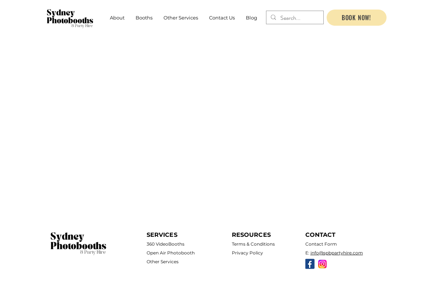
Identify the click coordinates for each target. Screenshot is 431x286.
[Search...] (294, 18)
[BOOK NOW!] (357, 18)
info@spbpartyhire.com (336, 253)
